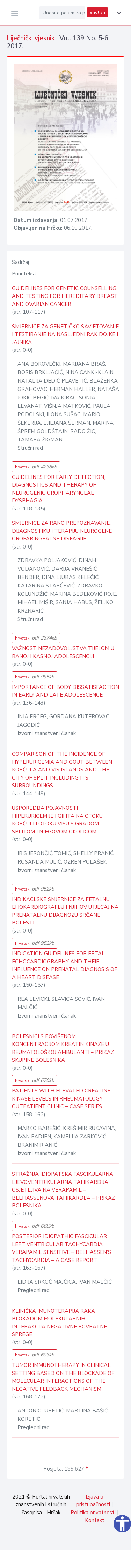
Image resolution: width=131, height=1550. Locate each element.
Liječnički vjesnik (31, 38)
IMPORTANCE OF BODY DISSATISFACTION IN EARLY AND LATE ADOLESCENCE (65, 691)
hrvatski (36, 466)
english (97, 12)
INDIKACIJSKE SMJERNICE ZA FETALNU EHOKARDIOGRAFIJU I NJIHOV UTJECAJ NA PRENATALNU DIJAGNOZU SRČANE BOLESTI (65, 911)
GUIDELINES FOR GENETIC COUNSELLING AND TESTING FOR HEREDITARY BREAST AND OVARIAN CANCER (65, 296)
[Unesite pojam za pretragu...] (62, 12)
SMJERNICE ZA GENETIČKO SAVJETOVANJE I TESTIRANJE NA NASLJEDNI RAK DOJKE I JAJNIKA (65, 334)
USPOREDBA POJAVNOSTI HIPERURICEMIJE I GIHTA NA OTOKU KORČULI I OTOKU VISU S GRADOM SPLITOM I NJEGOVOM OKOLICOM (57, 819)
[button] (118, 12)
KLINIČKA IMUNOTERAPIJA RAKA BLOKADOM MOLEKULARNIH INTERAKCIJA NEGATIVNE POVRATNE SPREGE (59, 1322)
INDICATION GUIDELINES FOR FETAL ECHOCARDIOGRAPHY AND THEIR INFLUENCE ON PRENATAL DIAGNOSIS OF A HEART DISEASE (64, 965)
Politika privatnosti (93, 1512)
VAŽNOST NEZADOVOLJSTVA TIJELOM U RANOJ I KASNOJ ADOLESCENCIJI (63, 652)
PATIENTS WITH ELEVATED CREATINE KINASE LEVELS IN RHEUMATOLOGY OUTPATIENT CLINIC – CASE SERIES (61, 1098)
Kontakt (94, 1520)
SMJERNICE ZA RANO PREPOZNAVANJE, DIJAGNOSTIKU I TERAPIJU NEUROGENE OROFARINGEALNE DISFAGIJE (62, 530)
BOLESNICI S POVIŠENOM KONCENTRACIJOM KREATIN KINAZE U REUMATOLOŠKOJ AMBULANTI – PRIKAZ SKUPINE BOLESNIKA (63, 1048)
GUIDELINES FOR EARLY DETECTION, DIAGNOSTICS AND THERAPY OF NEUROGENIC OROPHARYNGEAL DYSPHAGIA (58, 489)
